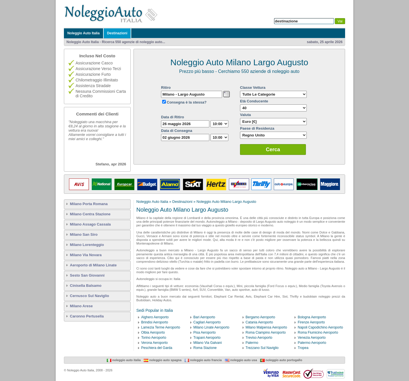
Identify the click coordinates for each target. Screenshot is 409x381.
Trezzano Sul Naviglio (262, 348)
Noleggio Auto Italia (83, 33)
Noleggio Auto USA (241, 360)
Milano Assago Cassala (90, 224)
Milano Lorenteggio (87, 245)
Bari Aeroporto (204, 317)
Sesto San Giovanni (87, 275)
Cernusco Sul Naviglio (89, 296)
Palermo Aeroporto (312, 343)
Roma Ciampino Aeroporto (266, 332)
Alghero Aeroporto (155, 317)
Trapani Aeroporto (207, 338)
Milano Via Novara (86, 255)
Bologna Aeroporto (312, 317)
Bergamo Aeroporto (260, 317)
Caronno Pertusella (87, 316)
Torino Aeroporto (153, 338)
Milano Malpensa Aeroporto (266, 327)
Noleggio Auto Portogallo (281, 360)
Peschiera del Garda (156, 348)
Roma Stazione (205, 348)
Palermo (252, 343)
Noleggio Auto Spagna (162, 360)
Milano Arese (81, 306)
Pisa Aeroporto (204, 332)
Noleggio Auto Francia (203, 360)
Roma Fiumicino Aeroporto (318, 332)
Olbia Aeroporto (153, 332)
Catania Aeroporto (259, 322)
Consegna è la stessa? (186, 102)
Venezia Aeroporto (311, 338)
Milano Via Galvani (207, 343)
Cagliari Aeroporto (207, 322)
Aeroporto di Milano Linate (93, 265)
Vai (340, 21)
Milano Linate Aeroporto (211, 327)
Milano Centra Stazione (90, 214)
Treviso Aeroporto (259, 338)
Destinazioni (117, 33)
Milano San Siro (84, 234)
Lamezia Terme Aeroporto (160, 327)
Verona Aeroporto (154, 343)
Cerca (273, 149)
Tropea (303, 348)
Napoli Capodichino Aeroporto (320, 327)
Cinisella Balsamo (85, 285)
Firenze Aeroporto (311, 322)
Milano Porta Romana (89, 204)
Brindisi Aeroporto (154, 322)
